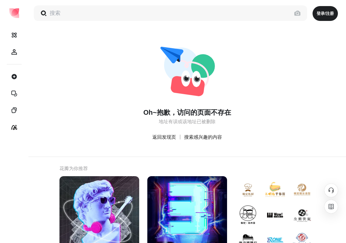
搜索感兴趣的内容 (203, 137)
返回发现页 (164, 137)
